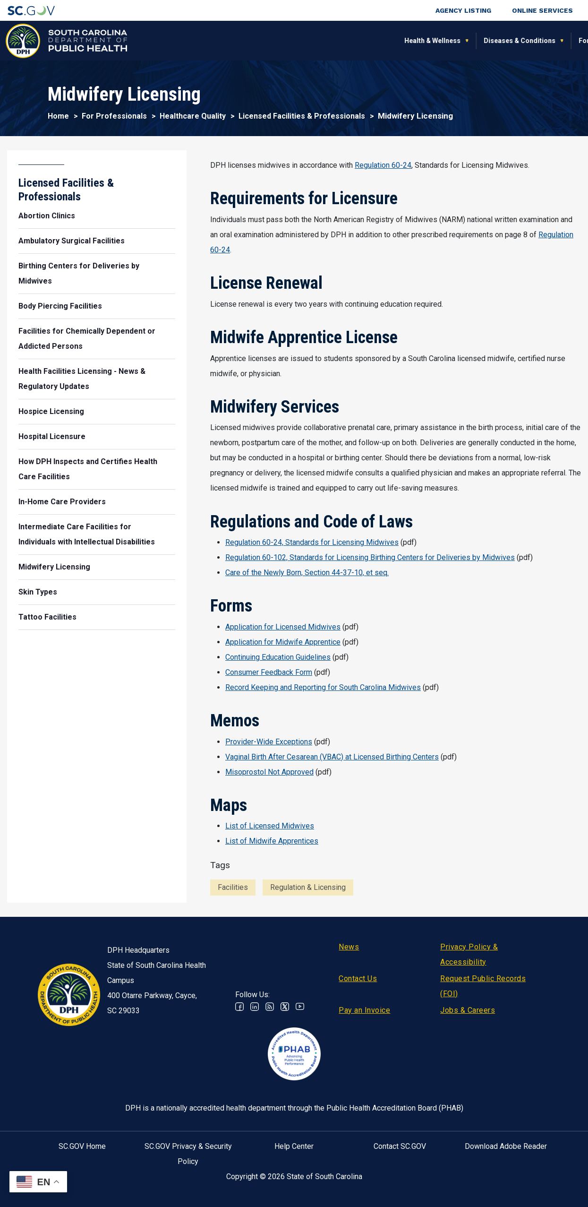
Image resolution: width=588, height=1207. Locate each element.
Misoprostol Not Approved (269, 771)
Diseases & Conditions (254, 40)
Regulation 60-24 (383, 165)
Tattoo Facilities (47, 616)
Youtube (300, 1006)
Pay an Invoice (364, 1010)
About (469, 40)
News (349, 946)
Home (58, 116)
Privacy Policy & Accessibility (469, 954)
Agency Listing (463, 10)
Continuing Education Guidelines (278, 657)
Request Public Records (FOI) (483, 986)
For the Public (335, 40)
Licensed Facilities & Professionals (302, 116)
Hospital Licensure (51, 436)
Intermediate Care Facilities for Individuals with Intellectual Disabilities (86, 534)
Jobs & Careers (467, 1010)
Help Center (294, 1146)
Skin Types (37, 591)
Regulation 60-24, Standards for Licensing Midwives (312, 542)
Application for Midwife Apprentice (283, 642)
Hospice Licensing (51, 411)
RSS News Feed (269, 1006)
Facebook (239, 1006)
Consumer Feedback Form (268, 672)
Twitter (285, 1006)
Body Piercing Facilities (60, 306)
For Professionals (408, 40)
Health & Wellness (167, 40)
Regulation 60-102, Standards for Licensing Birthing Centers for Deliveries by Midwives (370, 557)
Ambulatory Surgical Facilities (71, 240)
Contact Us (358, 978)
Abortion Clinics (46, 215)
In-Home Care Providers (62, 501)
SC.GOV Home (82, 1146)
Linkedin (254, 1006)
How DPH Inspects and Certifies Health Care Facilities (87, 469)
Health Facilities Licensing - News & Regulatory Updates (81, 379)
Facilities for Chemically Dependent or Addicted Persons (86, 339)
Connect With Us (528, 40)
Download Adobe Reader (506, 1146)
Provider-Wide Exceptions (268, 741)
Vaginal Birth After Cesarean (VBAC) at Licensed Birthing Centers (332, 756)
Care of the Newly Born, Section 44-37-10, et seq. (307, 572)
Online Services (542, 10)
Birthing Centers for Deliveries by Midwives (78, 273)
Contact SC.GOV (400, 1146)
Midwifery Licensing (54, 566)
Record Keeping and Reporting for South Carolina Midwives (323, 687)
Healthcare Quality (193, 116)
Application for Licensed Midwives (283, 626)
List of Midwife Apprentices (271, 840)
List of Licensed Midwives (269, 825)
